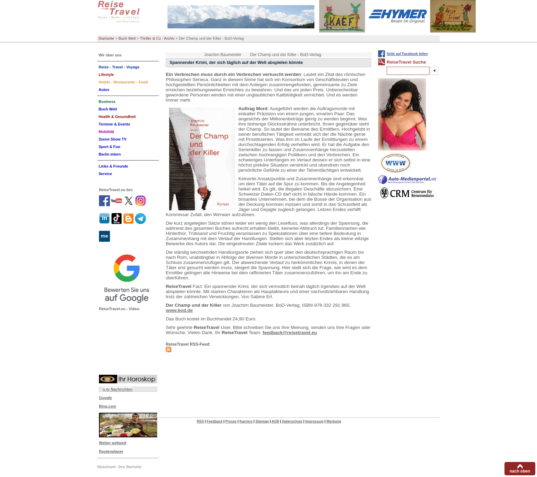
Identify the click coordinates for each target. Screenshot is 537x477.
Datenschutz (292, 421)
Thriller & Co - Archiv (157, 38)
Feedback (215, 421)
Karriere (245, 421)
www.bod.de (179, 310)
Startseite (106, 38)
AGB (275, 421)
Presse (231, 421)
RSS (200, 421)
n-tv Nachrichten (118, 389)
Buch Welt (127, 38)
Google (105, 398)
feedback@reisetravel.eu (290, 332)
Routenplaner (111, 451)
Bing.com (107, 406)
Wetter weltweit (112, 443)
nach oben (520, 471)
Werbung (333, 421)
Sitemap (262, 421)
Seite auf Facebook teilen (407, 54)
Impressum (314, 421)
